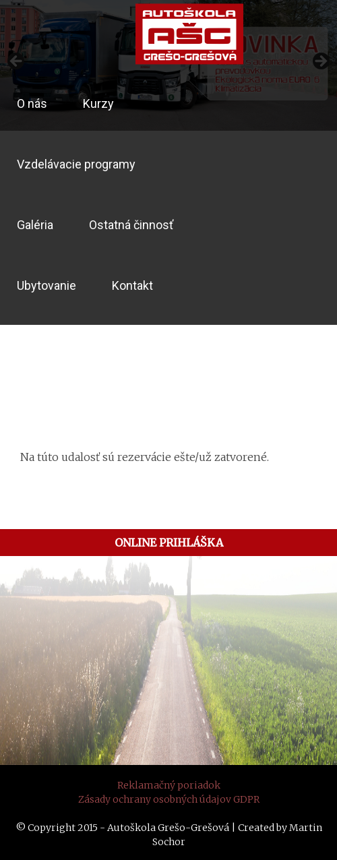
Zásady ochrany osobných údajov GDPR (168, 799)
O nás (32, 103)
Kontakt (132, 285)
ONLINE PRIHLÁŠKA (169, 542)
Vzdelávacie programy (76, 164)
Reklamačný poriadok (168, 785)
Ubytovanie (46, 285)
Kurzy (98, 103)
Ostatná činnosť (131, 225)
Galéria (35, 225)
